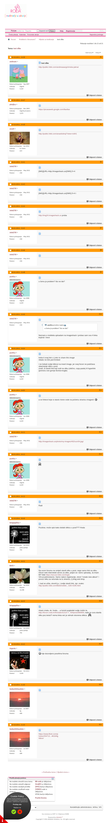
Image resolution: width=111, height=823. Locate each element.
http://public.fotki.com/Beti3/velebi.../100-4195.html (60, 586)
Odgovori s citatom (94, 95)
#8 (101, 250)
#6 (101, 206)
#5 (101, 184)
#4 (101, 162)
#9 (101, 272)
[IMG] (37, 787)
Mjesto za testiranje (46, 39)
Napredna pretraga (96, 34)
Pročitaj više (17, 804)
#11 (100, 348)
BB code (38, 781)
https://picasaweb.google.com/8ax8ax (54, 109)
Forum (13, 31)
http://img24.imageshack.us (50, 215)
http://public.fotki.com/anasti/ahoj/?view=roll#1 (58, 134)
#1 (101, 57)
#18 (100, 601)
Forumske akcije (33, 34)
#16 (100, 518)
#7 (101, 228)
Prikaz (97, 53)
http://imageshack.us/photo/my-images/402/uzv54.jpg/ (61, 441)
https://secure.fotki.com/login (58, 575)
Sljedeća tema (62, 772)
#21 (100, 724)
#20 (100, 684)
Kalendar (22, 34)
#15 (100, 496)
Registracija (70, 31)
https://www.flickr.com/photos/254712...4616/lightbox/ (48, 736)
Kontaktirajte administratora (81, 807)
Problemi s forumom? (27, 39)
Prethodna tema (49, 772)
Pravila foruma (41, 798)
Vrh (100, 807)
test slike (17, 48)
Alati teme (88, 53)
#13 (100, 432)
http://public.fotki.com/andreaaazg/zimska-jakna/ (59, 67)
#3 (101, 124)
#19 (100, 644)
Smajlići (38, 784)
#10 (100, 314)
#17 (100, 561)
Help (61, 31)
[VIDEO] (38, 789)
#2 (101, 100)
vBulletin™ (59, 817)
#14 (100, 454)
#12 (100, 390)
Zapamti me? (43, 31)
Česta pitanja (13, 34)
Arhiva (95, 807)
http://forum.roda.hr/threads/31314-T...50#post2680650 (61, 612)
